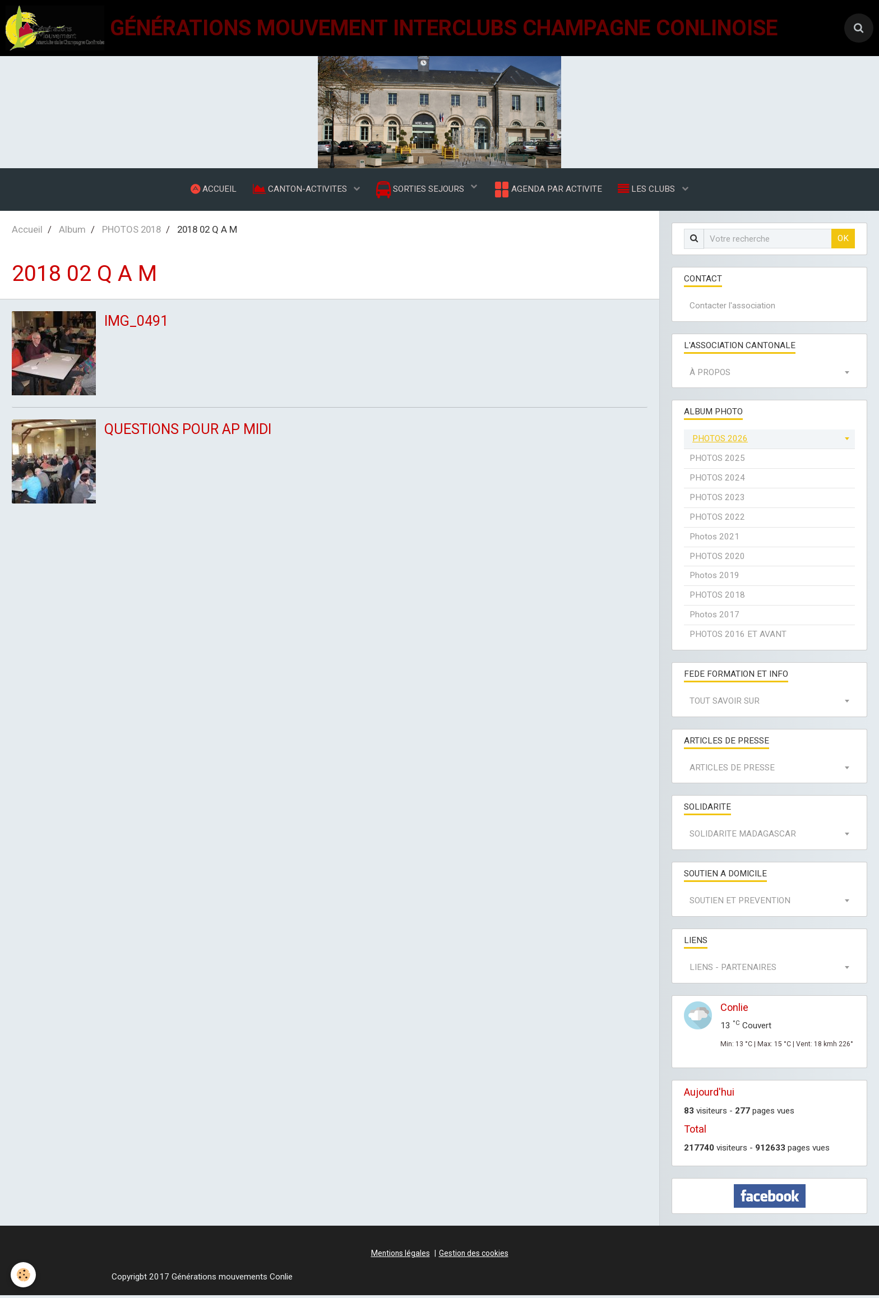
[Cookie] (23, 1274)
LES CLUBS (649, 190)
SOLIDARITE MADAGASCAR (743, 837)
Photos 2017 (714, 617)
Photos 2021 (714, 539)
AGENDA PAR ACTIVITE (548, 190)
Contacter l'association (732, 308)
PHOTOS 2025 (717, 461)
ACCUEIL (212, 190)
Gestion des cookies (473, 1255)
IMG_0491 (138, 324)
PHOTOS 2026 (720, 441)
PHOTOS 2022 (717, 520)
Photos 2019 (714, 578)
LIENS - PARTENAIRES (733, 970)
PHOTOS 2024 (717, 480)
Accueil (27, 232)
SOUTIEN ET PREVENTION (740, 903)
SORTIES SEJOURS (421, 191)
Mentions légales (400, 1255)
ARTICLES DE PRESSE (732, 770)
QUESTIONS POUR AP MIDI (192, 432)
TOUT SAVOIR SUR (725, 704)
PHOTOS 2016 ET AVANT (738, 637)
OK (843, 241)
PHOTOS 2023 (717, 500)
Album (72, 232)
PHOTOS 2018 (131, 232)
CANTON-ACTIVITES (300, 190)
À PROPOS (710, 375)
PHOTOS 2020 (717, 559)
